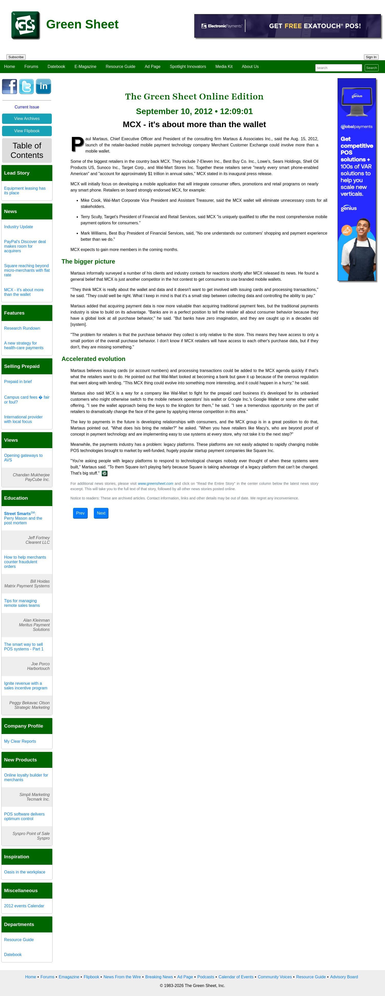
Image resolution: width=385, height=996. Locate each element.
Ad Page (152, 66)
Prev (80, 513)
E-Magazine (85, 66)
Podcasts (205, 977)
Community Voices (275, 977)
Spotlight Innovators (188, 66)
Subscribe (16, 57)
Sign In (371, 57)
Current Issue (27, 107)
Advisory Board (344, 977)
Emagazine (69, 977)
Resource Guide (121, 66)
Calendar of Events (236, 977)
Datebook (56, 66)
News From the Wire (122, 977)
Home (9, 66)
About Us (250, 66)
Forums (31, 66)
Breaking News (159, 977)
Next (101, 513)
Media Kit (223, 66)
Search (371, 68)
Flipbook (91, 977)
